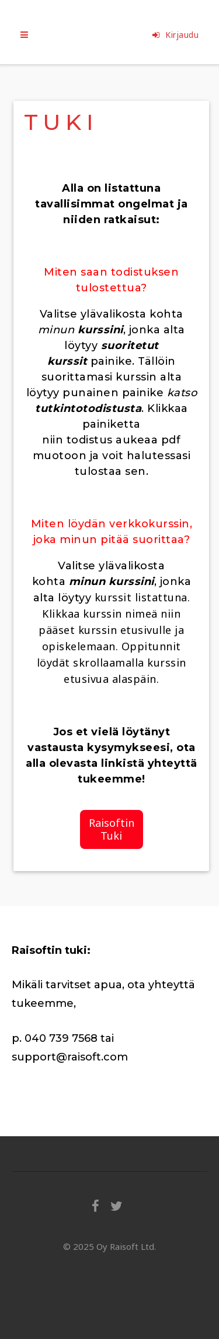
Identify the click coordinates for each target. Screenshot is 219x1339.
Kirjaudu (175, 34)
